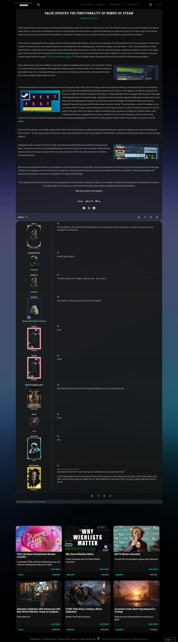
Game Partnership (87, 639)
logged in (31, 502)
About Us (75, 639)
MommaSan (34, 465)
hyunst (34, 326)
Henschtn (34, 436)
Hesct (34, 414)
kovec (34, 223)
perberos (34, 275)
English (168, 640)
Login (158, 4)
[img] (38, 4)
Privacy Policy (64, 639)
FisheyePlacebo (34, 253)
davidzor (34, 297)
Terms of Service (49, 639)
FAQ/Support (35, 639)
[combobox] (170, 640)
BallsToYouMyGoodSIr (34, 385)
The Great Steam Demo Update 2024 (61, 57)
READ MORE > (56, 569)
